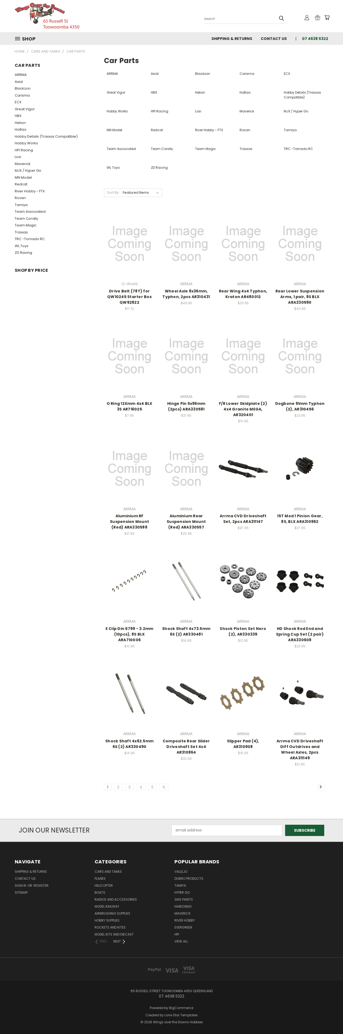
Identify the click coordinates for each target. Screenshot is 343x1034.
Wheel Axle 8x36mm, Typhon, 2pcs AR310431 (186, 293)
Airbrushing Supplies (112, 913)
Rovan (20, 197)
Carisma (22, 95)
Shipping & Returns (231, 38)
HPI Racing (24, 150)
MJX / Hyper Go (28, 170)
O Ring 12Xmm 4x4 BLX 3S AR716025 (129, 406)
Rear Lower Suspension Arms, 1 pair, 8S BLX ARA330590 (299, 296)
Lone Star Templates (181, 1015)
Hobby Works (26, 143)
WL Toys (21, 245)
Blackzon (23, 88)
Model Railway (107, 906)
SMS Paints (183, 899)
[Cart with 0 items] (327, 17)
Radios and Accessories (116, 899)
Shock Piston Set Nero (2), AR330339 (243, 631)
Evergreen (183, 927)
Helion (20, 122)
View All (181, 941)
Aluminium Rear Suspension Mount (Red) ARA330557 (186, 521)
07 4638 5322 (315, 38)
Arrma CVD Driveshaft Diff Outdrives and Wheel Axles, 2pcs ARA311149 (300, 749)
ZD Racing (23, 252)
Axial (19, 81)
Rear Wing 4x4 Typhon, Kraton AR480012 (243, 293)
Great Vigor (25, 109)
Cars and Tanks (108, 871)
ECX (18, 102)
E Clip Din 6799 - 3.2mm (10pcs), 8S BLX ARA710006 (130, 634)
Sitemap (21, 892)
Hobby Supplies (107, 920)
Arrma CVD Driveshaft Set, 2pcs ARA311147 (243, 518)
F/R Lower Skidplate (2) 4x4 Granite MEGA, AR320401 (243, 409)
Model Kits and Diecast (114, 934)
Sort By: (113, 192)
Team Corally (26, 218)
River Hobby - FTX (30, 191)
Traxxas (21, 232)
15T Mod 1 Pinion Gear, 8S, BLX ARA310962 (300, 518)
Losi (18, 156)
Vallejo (180, 871)
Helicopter (104, 885)
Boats (100, 892)
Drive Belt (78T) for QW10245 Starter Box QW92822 (129, 296)
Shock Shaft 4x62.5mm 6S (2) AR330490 (129, 743)
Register (41, 885)
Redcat (21, 184)
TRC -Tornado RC (30, 238)
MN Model (23, 177)
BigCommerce (181, 1008)
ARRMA (21, 74)
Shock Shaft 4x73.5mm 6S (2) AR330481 (186, 631)
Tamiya (21, 204)
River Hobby (184, 920)
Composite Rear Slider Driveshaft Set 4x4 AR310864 (186, 746)
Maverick (23, 163)
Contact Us (274, 38)
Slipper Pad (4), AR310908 (243, 743)
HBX (18, 115)
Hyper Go (182, 892)
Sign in (21, 885)
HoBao (21, 129)
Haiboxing (183, 906)
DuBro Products (188, 878)
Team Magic (25, 225)
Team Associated (30, 211)
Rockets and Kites (110, 927)
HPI (176, 934)
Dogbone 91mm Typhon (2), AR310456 (300, 406)
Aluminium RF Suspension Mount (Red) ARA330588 (129, 521)
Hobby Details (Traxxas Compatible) (46, 136)
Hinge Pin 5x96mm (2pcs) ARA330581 (186, 406)
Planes (100, 878)
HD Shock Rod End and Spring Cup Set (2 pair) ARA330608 (300, 634)
